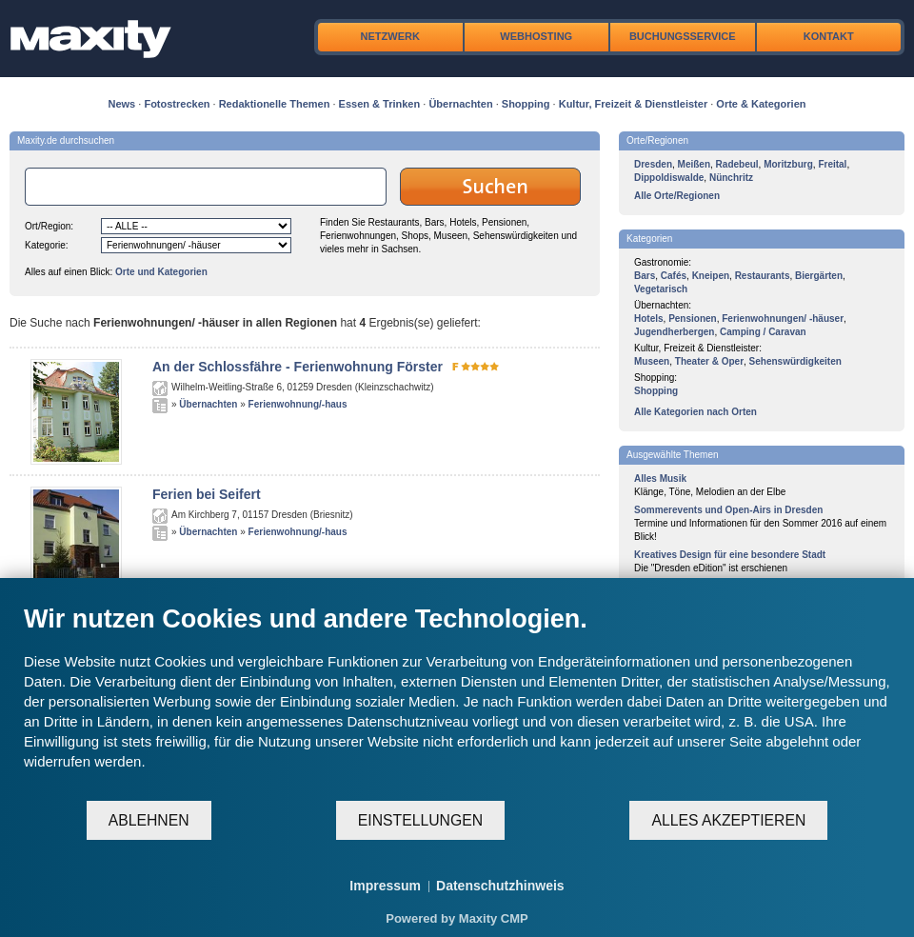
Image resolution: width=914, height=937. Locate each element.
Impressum (385, 885)
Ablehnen (149, 820)
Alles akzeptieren (728, 820)
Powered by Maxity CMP (457, 918)
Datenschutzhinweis (500, 885)
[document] (457, 701)
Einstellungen (420, 820)
